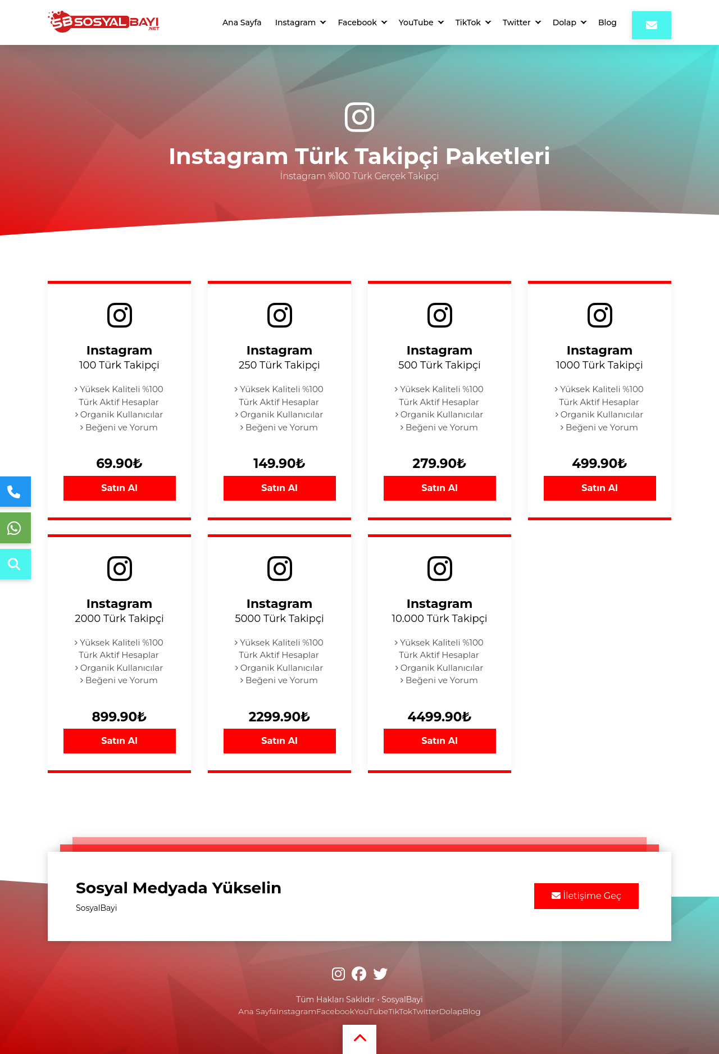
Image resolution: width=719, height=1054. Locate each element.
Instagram (295, 22)
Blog (607, 22)
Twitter (517, 22)
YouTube (416, 22)
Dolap (564, 22)
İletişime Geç (586, 896)
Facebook (357, 22)
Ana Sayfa (242, 22)
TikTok (468, 22)
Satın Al (119, 488)
